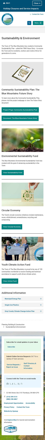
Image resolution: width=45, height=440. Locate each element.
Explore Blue (12, 420)
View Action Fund (10, 281)
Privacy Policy (9, 407)
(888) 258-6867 (11, 399)
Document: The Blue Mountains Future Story (20, 118)
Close (36, 3)
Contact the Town (36, 14)
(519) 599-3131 (11, 397)
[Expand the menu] (38, 23)
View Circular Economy (12, 227)
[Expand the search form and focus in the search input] (29, 23)
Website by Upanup (11, 411)
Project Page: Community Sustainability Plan (20, 110)
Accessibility (30, 403)
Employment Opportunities (13, 403)
